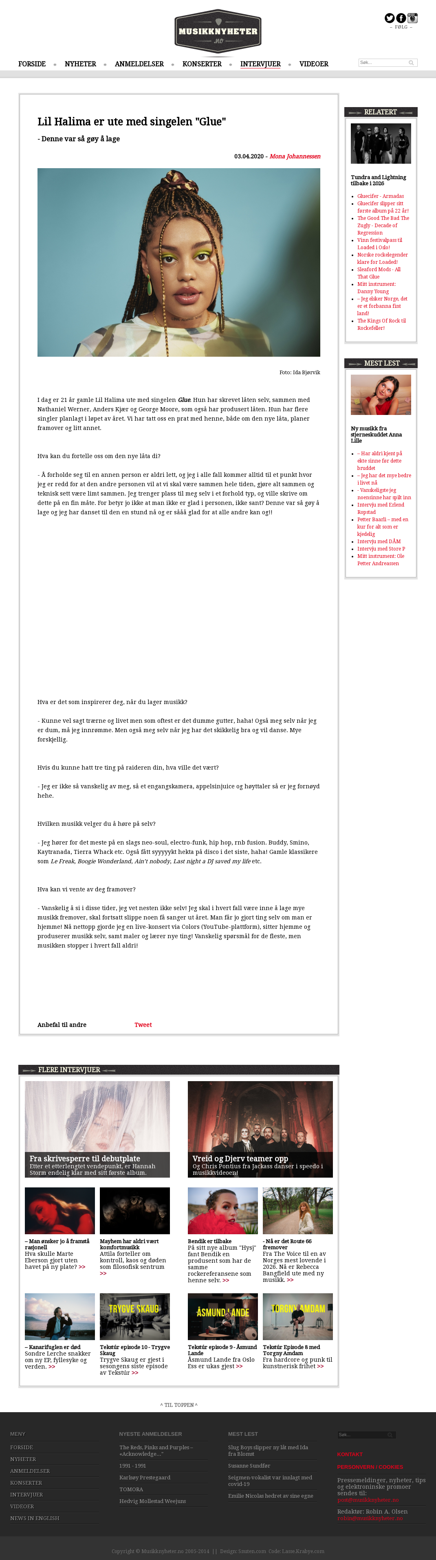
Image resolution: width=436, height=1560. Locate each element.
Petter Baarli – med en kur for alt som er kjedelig (382, 527)
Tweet (143, 1025)
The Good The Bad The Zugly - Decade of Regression (383, 225)
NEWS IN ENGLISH (34, 1518)
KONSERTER (202, 64)
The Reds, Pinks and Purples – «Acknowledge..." (156, 1450)
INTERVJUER (260, 64)
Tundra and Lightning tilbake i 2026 (378, 180)
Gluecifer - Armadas (380, 196)
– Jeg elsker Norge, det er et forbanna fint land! (382, 306)
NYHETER (80, 64)
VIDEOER (313, 64)
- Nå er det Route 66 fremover (287, 1244)
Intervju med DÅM (379, 541)
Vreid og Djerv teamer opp (240, 1158)
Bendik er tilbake (209, 1241)
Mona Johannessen (294, 156)
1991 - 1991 (132, 1466)
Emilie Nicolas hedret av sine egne (270, 1496)
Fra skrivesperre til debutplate (85, 1158)
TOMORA (131, 1489)
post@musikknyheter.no (368, 1500)
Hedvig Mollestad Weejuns (152, 1501)
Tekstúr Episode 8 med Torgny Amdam (291, 1350)
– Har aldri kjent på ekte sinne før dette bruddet (379, 461)
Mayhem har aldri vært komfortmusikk (129, 1244)
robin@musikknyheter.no (370, 1518)
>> (82, 1267)
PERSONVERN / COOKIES (370, 1467)
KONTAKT (350, 1454)
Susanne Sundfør (249, 1466)
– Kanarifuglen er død (52, 1347)
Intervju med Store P (381, 549)
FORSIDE (32, 64)
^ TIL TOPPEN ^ (179, 1405)
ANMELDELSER (139, 64)
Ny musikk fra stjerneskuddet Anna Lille (376, 435)
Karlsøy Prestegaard (144, 1477)
